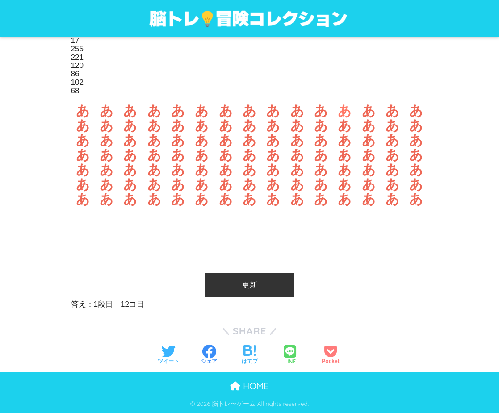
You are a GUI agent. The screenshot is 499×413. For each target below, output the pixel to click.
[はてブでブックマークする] (250, 354)
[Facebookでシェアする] (209, 354)
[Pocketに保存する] (330, 354)
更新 (249, 285)
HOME (249, 386)
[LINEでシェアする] (290, 354)
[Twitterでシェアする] (168, 354)
